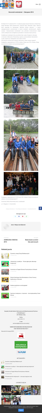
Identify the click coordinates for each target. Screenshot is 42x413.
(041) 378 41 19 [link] (21, 319)
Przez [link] (21, 208)
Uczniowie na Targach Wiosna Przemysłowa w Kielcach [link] (23, 269)
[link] (2, 5)
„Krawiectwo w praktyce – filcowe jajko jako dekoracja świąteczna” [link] (23, 262)
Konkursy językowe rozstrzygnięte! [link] (18, 285)
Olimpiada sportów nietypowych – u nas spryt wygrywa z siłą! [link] (18, 376)
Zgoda (21, 410)
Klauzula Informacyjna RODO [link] (7, 331)
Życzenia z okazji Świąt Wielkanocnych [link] (19, 253)
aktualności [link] (12, 208)
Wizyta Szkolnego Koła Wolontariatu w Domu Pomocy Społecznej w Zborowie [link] (23, 278)
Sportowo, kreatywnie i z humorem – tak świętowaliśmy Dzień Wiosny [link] (25, 294)
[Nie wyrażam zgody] (40, 409)
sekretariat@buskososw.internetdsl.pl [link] (21, 323)
